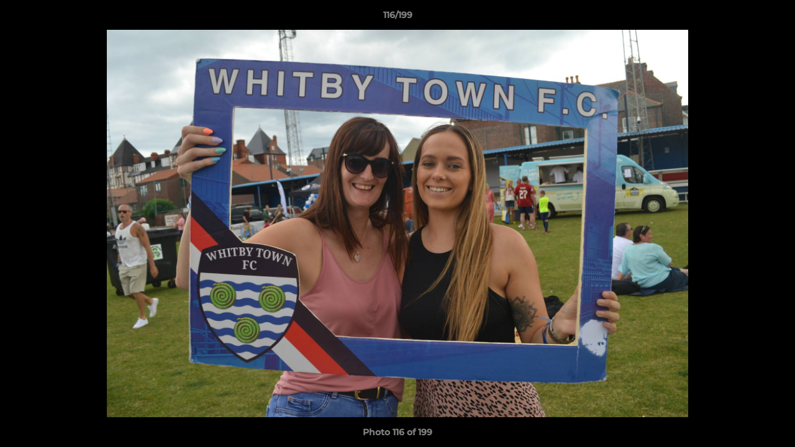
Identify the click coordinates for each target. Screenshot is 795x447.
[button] (772, 18)
